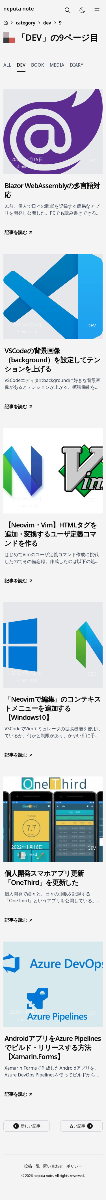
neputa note (18, 8)
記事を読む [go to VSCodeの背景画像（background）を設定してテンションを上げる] (19, 406)
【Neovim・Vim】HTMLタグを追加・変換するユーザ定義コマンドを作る (51, 534)
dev (47, 22)
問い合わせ (53, 1166)
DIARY (76, 65)
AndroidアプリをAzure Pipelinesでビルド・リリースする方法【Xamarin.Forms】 (53, 1047)
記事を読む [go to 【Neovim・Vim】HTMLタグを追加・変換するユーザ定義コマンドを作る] (19, 581)
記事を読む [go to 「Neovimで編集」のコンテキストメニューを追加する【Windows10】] (19, 755)
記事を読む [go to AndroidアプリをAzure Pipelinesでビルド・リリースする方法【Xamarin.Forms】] (19, 1094)
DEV (21, 65)
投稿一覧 (32, 1166)
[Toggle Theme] (82, 10)
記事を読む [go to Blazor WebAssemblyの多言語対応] (19, 232)
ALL (7, 65)
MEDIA (57, 65)
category (25, 22)
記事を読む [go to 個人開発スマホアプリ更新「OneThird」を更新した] (19, 920)
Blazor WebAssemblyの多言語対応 (52, 190)
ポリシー (74, 1166)
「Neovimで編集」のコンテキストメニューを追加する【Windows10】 (53, 708)
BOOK (37, 65)
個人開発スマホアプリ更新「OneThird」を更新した (44, 878)
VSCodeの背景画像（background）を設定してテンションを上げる (52, 359)
